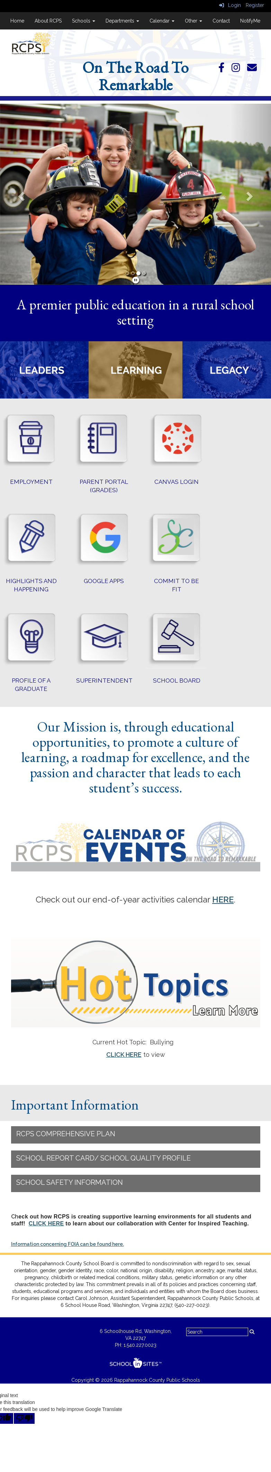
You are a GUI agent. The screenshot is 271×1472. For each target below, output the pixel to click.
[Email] (255, 69)
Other (193, 21)
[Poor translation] (24, 1418)
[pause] (135, 280)
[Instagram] (239, 69)
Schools (83, 21)
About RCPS (48, 21)
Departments (122, 21)
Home (17, 21)
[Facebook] (225, 69)
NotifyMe (250, 21)
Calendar (162, 21)
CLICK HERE (124, 1054)
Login (230, 5)
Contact (221, 21)
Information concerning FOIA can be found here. (67, 1244)
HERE (223, 900)
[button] (20, 194)
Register (255, 5)
